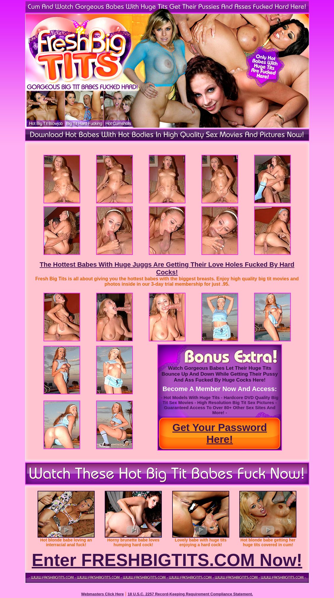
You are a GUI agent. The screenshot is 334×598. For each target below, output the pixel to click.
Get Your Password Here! (219, 433)
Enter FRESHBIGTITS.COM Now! (167, 560)
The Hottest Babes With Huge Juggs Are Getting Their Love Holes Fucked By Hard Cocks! (167, 268)
